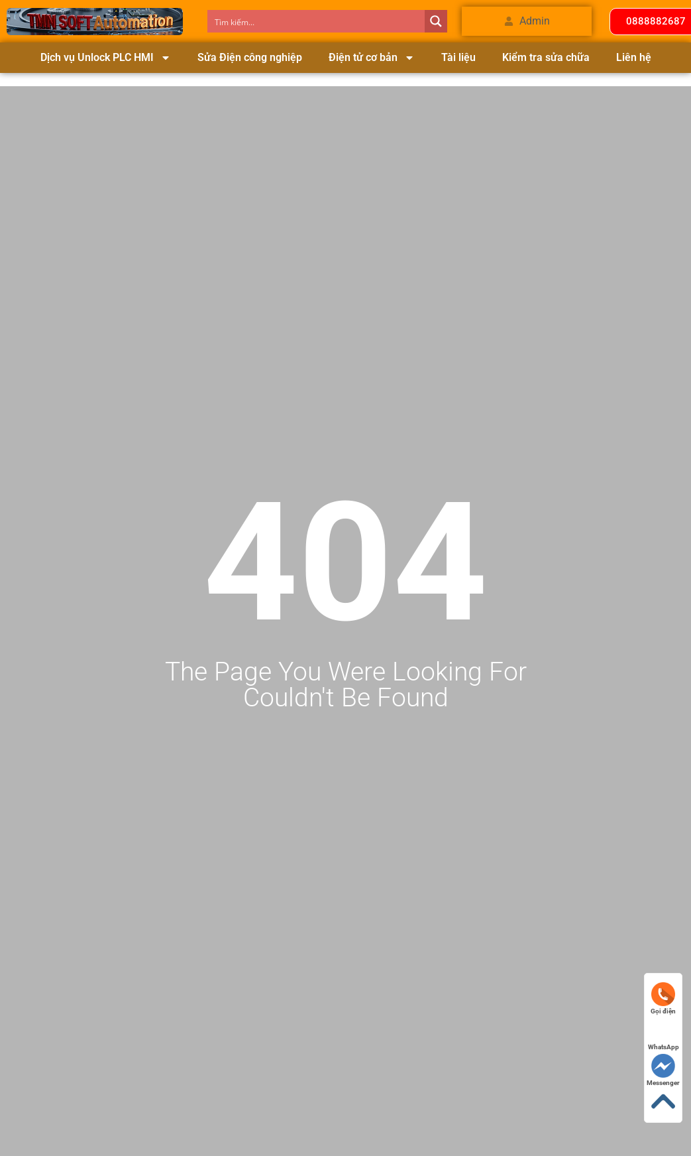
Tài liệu (458, 57)
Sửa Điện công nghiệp (249, 57)
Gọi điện (663, 998)
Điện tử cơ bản (372, 58)
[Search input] (317, 21)
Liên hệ (633, 57)
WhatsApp (663, 1034)
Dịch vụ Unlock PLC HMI (105, 58)
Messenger (663, 1070)
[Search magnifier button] (436, 21)
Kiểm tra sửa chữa (546, 57)
